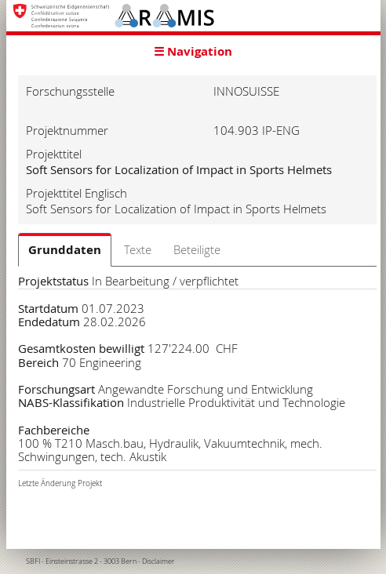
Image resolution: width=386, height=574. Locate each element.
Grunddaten (64, 250)
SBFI (33, 561)
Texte (137, 249)
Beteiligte (196, 249)
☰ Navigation (193, 51)
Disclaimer (158, 561)
